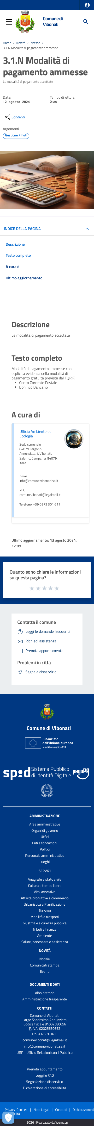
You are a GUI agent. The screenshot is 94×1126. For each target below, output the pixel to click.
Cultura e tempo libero (44, 885)
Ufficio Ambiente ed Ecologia (35, 434)
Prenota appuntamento (45, 1069)
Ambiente (44, 935)
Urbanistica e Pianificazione (44, 904)
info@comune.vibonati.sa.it (44, 1046)
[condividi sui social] (14, 117)
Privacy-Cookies (16, 1109)
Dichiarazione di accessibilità (44, 1088)
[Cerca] (86, 21)
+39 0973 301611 (44, 1033)
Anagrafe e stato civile (44, 879)
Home (7, 42)
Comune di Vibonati (53, 21)
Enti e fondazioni (44, 843)
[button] (87, 5)
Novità (20, 42)
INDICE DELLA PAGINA (22, 228)
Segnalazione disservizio (44, 1081)
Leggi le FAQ (44, 1075)
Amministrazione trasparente (44, 999)
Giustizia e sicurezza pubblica (45, 923)
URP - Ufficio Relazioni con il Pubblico (45, 1052)
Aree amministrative (44, 824)
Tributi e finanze (45, 929)
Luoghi (45, 861)
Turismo (45, 910)
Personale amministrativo (44, 855)
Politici (45, 849)
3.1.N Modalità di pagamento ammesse (30, 48)
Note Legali (41, 1109)
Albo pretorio (44, 993)
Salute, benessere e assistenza (44, 942)
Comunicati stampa (44, 965)
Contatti (44, 1008)
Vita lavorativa (44, 892)
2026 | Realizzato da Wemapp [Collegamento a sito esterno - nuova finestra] (47, 1122)
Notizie (35, 42)
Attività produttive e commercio (45, 898)
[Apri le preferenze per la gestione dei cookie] (8, 1118)
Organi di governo (44, 830)
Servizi (45, 871)
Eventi (44, 971)
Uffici (45, 836)
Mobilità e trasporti (44, 917)
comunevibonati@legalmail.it (45, 1040)
